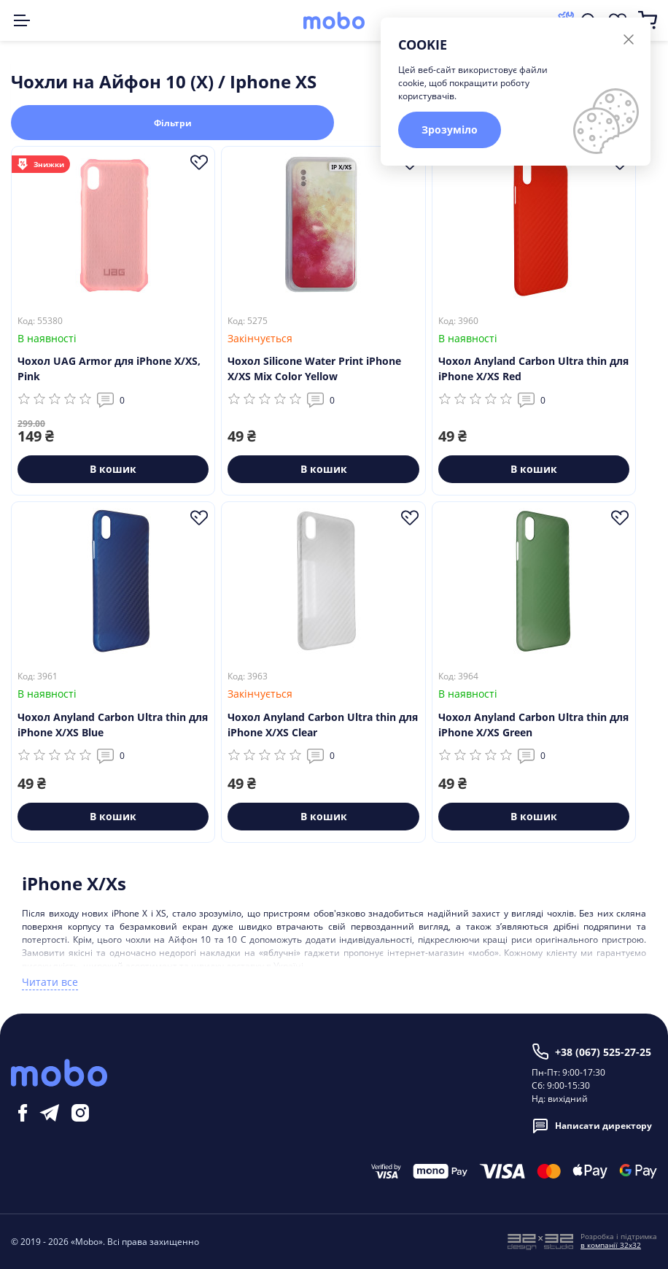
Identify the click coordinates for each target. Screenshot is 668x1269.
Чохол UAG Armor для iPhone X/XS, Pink (109, 368)
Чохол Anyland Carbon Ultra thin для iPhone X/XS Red (533, 368)
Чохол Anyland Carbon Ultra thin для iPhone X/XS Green (533, 724)
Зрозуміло (450, 129)
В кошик (113, 469)
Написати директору (592, 1126)
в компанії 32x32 (610, 1245)
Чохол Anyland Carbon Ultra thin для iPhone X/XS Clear (323, 724)
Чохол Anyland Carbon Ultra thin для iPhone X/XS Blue (113, 724)
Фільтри (173, 123)
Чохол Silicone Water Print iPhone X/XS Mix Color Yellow (314, 368)
